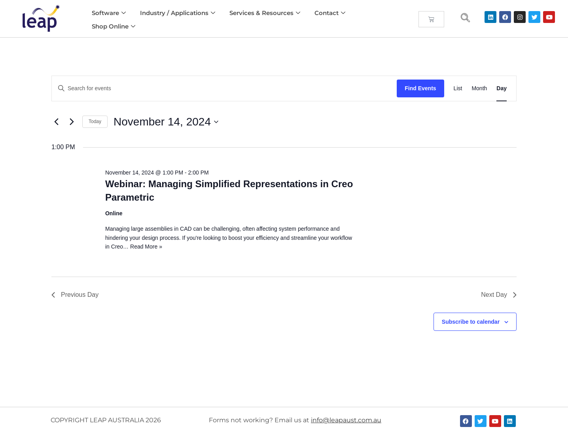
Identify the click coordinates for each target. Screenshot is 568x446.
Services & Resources (264, 13)
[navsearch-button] (465, 19)
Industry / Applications (177, 13)
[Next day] (71, 122)
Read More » (146, 246)
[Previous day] (56, 122)
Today (95, 121)
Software (109, 13)
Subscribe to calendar (471, 322)
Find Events (420, 88)
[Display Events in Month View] (479, 88)
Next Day (499, 294)
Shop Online (113, 26)
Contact (329, 13)
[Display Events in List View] (458, 88)
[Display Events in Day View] (501, 88)
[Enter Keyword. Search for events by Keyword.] (224, 88)
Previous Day (74, 294)
